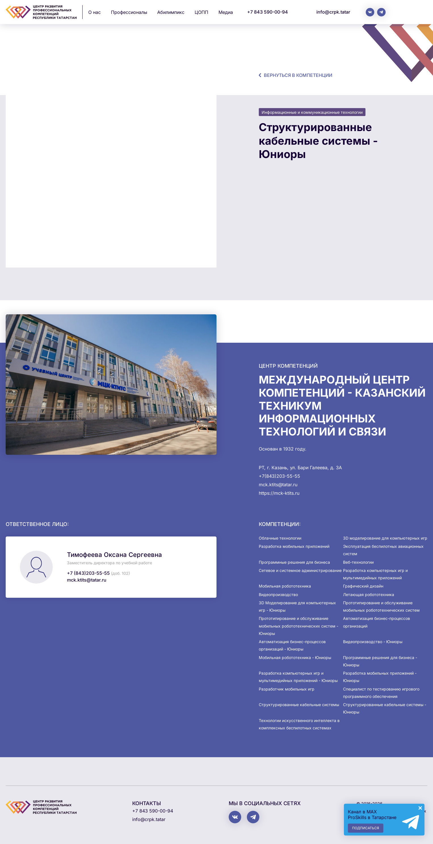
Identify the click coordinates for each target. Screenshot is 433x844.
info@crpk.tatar (333, 12)
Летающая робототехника (368, 594)
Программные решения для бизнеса (294, 562)
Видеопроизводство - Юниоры (372, 641)
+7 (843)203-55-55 (88, 573)
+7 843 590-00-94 (267, 12)
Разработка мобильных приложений (294, 546)
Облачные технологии (280, 538)
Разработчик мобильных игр (286, 689)
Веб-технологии (358, 562)
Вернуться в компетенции (298, 75)
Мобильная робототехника (285, 586)
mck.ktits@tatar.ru (86, 580)
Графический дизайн (363, 586)
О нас (94, 12)
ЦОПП (201, 12)
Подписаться (365, 828)
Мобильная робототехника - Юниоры (295, 657)
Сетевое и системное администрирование (300, 570)
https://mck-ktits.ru (279, 493)
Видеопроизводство (278, 594)
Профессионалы (129, 12)
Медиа (225, 12)
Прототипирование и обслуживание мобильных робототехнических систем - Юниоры (298, 626)
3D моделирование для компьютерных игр (385, 538)
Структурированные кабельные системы (299, 704)
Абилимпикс (170, 12)
